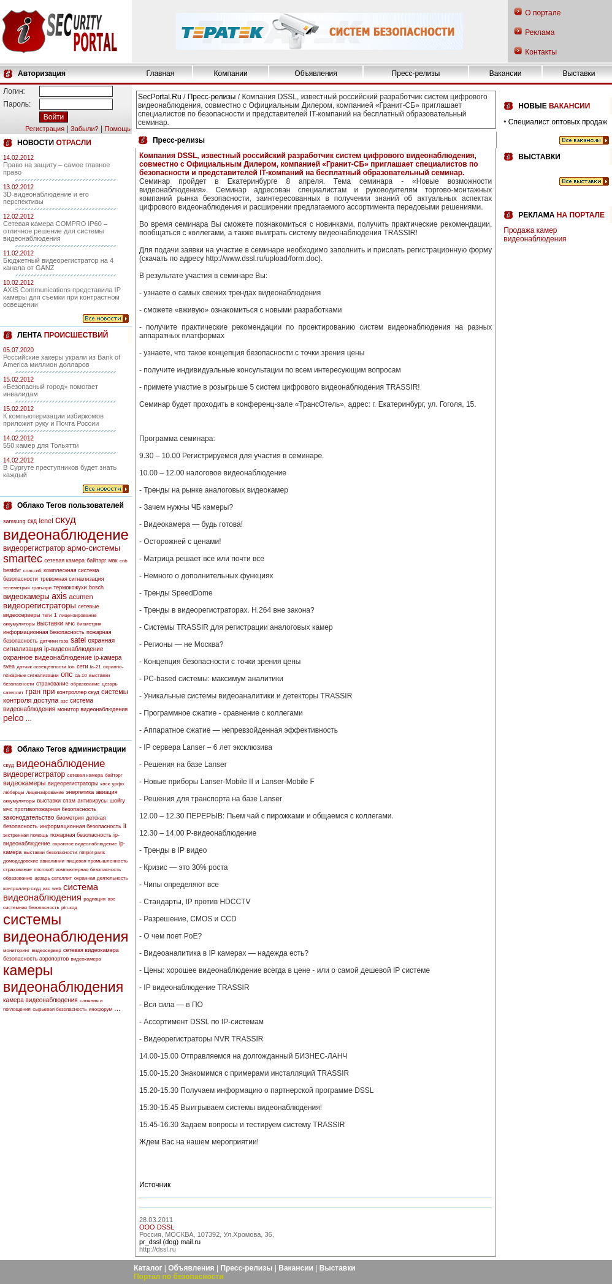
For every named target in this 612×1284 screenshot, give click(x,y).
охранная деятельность (101, 878)
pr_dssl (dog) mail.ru (170, 1241)
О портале (542, 13)
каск (105, 784)
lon (71, 667)
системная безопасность (31, 907)
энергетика (80, 792)
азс (64, 701)
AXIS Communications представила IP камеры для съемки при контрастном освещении (62, 297)
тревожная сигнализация (72, 579)
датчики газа (54, 641)
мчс (70, 624)
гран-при (42, 588)
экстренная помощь (25, 835)
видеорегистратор (34, 548)
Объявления (315, 73)
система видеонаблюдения (50, 892)
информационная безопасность (44, 632)
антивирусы (92, 801)
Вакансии (505, 73)
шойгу (117, 801)
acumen (81, 596)
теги (47, 615)
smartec (22, 559)
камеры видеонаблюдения (63, 978)
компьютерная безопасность (88, 869)
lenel (46, 520)
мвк (113, 560)
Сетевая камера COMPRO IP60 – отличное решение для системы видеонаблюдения (55, 231)
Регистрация (44, 128)
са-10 (81, 675)
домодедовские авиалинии (33, 861)
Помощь (117, 128)
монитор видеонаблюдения (93, 709)
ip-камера (107, 657)
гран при (40, 691)
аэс (111, 899)
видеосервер (46, 950)
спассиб (32, 570)
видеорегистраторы (39, 605)
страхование (52, 684)
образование (85, 684)
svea (9, 666)
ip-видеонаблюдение (74, 649)
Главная (161, 73)
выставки (50, 623)
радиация (94, 899)
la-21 (95, 667)
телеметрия (16, 588)
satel (78, 640)
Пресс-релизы (416, 73)
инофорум (100, 1009)
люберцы (13, 792)
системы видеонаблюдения (66, 928)
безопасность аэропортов (36, 959)
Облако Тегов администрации (71, 749)
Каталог (148, 1268)
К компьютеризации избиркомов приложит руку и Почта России (53, 419)
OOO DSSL (156, 1227)
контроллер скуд (78, 692)
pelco (13, 718)
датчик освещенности (41, 667)
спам (69, 801)
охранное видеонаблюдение (47, 657)
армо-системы (94, 548)
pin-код (69, 907)
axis (59, 596)
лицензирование (77, 615)
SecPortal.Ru (160, 97)
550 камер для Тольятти (40, 445)
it (124, 826)
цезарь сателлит (53, 878)
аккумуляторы (19, 624)
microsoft (43, 869)
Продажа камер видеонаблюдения (534, 234)
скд (32, 521)
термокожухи (69, 587)
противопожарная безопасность (55, 809)
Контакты (541, 52)
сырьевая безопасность (59, 1009)
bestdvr (12, 570)
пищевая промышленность (97, 861)
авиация (107, 792)
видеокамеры (26, 596)
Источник (154, 1184)
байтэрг (96, 560)
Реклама (539, 32)
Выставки (579, 73)
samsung (14, 521)
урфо (118, 784)
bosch (96, 587)
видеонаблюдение (66, 534)
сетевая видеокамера (91, 950)
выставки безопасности (50, 852)
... (29, 718)
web (56, 888)
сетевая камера (64, 560)
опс (66, 674)
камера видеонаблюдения (40, 1000)
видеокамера (86, 959)
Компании (231, 73)
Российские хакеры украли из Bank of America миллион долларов (61, 360)
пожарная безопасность (81, 835)
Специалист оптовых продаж (557, 122)
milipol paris (92, 852)
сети (82, 666)
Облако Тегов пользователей (70, 505)
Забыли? (85, 128)
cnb (124, 561)
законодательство (28, 817)
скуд (65, 520)
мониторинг (16, 950)
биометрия (89, 624)
